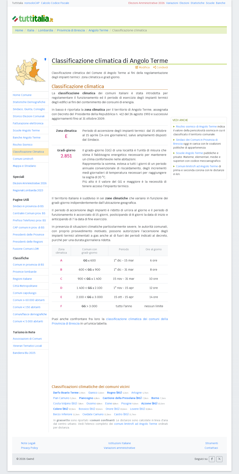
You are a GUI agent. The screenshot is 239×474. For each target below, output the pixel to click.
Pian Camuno (64, 398)
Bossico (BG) (91, 409)
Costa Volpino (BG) (68, 403)
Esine (111, 403)
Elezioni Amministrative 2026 (146, 3)
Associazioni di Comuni (27, 338)
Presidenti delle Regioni (28, 241)
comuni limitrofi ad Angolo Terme (135, 423)
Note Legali (28, 443)
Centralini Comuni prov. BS (29, 213)
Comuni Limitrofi (23, 158)
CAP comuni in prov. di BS (28, 227)
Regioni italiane (22, 278)
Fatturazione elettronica (28, 123)
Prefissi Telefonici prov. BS (29, 220)
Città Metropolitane (25, 286)
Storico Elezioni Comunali (28, 116)
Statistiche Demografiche (29, 102)
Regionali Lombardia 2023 (28, 190)
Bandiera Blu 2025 (24, 353)
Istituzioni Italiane (119, 443)
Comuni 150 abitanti (26, 307)
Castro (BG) (125, 414)
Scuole (210, 3)
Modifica (143, 67)
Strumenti (211, 443)
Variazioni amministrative (119, 448)
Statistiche (197, 3)
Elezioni (184, 3)
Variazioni (172, 3)
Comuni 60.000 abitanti (29, 300)
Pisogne (129, 403)
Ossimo (94, 403)
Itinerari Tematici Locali (27, 345)
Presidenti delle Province (28, 234)
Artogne (139, 392)
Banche (220, 3)
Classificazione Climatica (28, 151)
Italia (30, 30)
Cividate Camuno (97, 414)
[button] (212, 459)
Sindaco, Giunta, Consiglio (29, 109)
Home (19, 30)
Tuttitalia (17, 3)
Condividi (160, 67)
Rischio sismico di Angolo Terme (196, 126)
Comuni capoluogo (24, 293)
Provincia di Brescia (71, 30)
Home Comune (22, 95)
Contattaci (211, 448)
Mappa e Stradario (24, 166)
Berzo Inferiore (66, 414)
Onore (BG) (116, 409)
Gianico (96, 392)
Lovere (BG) (141, 409)
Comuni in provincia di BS (28, 264)
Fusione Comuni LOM (26, 248)
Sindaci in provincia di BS (28, 206)
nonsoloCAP (32, 3)
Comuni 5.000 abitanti (28, 321)
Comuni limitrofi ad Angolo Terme (197, 166)
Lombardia (45, 30)
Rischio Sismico (22, 144)
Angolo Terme (98, 30)
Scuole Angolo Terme (26, 130)
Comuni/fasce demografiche (30, 314)
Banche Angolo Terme (27, 137)
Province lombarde (25, 271)
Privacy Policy (29, 448)
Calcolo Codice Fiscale (55, 3)
